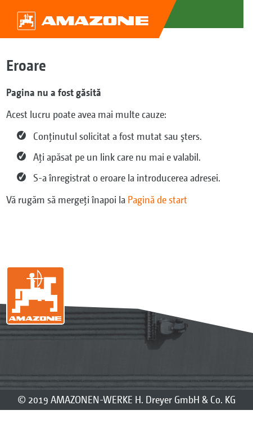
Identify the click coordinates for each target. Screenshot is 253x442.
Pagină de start (157, 200)
